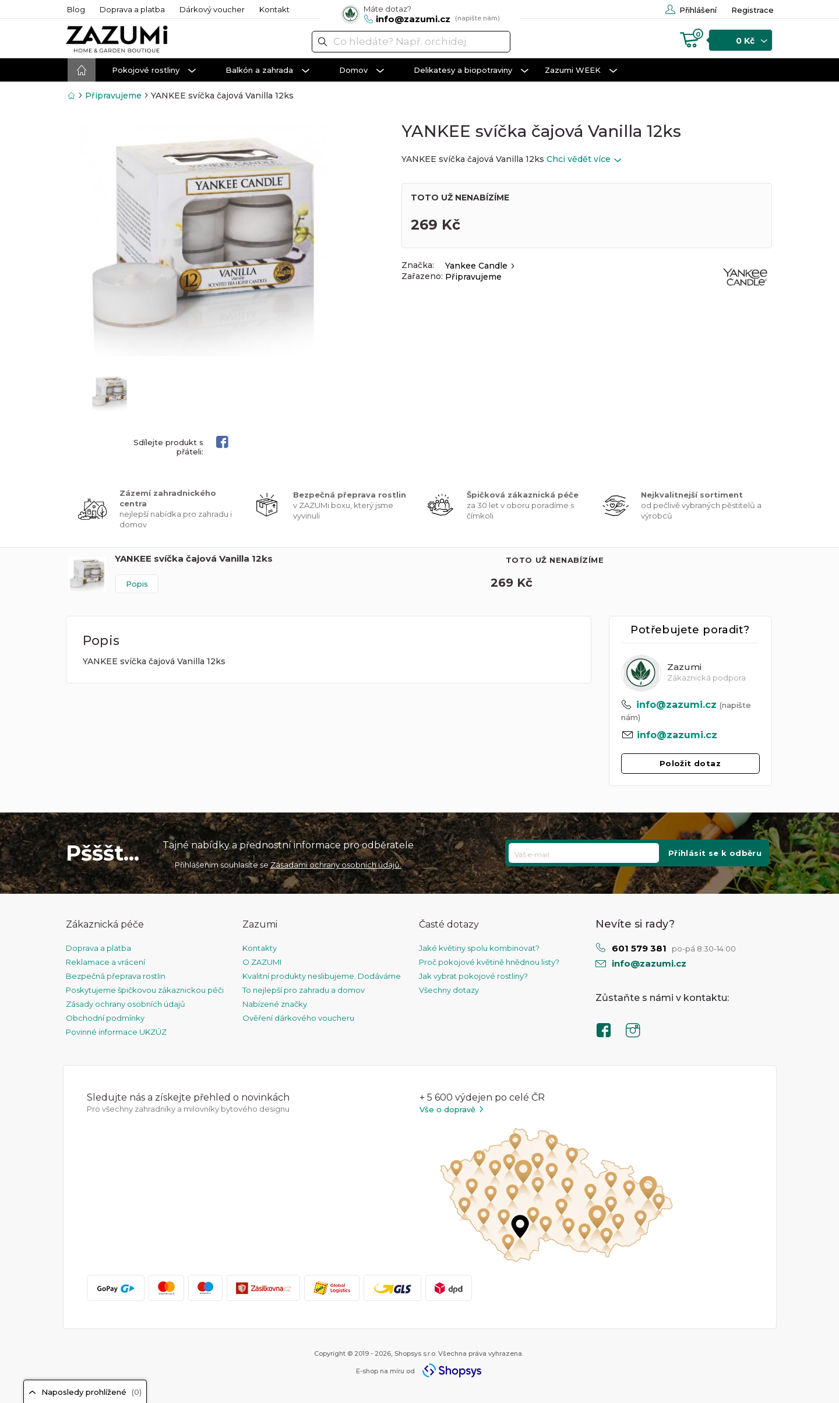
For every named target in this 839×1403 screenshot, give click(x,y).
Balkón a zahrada (267, 70)
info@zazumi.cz (676, 704)
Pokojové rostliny (154, 70)
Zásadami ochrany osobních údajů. (335, 864)
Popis (137, 583)
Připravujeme (113, 95)
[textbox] (411, 41)
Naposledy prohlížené (85, 1392)
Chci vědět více (584, 159)
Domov (361, 70)
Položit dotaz (690, 763)
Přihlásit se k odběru (715, 853)
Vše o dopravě (452, 1110)
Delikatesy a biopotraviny (471, 70)
